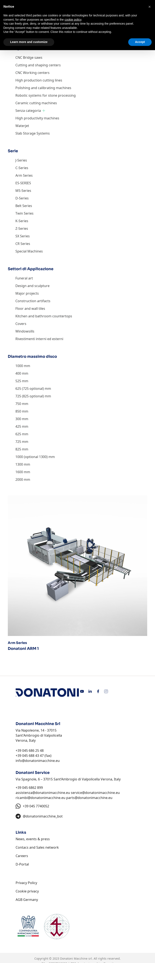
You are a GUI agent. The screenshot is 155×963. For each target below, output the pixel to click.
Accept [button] (140, 42)
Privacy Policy (26, 882)
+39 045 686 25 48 (30, 750)
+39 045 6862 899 (29, 787)
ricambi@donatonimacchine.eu (40, 797)
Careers (22, 855)
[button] (149, 6)
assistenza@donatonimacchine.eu (43, 792)
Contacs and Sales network (37, 847)
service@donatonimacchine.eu (95, 792)
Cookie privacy (27, 891)
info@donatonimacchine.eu (38, 760)
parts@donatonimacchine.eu (89, 797)
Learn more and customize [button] (28, 42)
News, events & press (33, 839)
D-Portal (22, 864)
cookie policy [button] (73, 19)
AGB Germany (27, 899)
